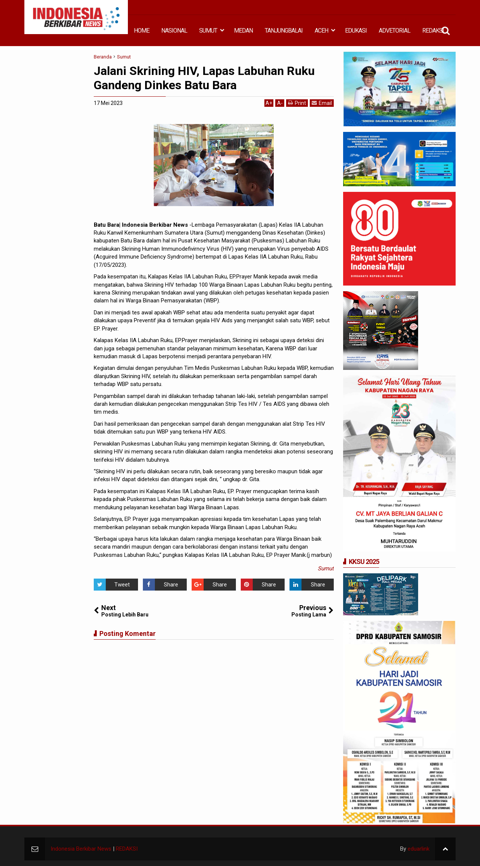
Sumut (326, 568)
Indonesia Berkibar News (81, 848)
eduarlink (418, 848)
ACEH (321, 30)
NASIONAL (174, 30)
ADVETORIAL (394, 30)
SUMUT (208, 30)
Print (297, 102)
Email (322, 102)
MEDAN (243, 30)
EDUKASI (356, 30)
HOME (141, 30)
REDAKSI (433, 30)
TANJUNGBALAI (284, 30)
